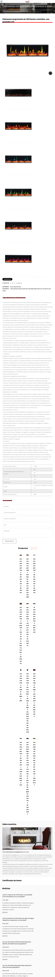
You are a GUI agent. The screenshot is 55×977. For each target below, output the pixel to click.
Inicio (3, 10)
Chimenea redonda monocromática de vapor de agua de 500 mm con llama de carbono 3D (27, 539)
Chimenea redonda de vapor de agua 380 (20, 523)
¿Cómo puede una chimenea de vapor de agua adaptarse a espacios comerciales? (27, 734)
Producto (8, 10)
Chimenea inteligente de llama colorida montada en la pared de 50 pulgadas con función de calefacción (27, 614)
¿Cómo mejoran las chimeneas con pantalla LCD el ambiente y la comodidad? (9, 734)
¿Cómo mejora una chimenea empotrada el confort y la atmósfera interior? (44, 808)
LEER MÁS (4, 761)
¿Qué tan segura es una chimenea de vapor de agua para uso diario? (26, 770)
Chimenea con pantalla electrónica (21, 10)
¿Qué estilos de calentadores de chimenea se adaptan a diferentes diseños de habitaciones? (44, 848)
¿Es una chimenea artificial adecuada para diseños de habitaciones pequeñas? (43, 734)
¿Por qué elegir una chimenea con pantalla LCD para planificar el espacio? (9, 847)
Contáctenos (7, 114)
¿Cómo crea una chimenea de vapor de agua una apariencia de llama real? (27, 847)
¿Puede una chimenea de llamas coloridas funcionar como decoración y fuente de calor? (27, 808)
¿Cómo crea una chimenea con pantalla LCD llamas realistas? (9, 808)
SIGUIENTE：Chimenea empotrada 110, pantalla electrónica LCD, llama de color (26, 125)
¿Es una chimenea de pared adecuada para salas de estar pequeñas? (9, 770)
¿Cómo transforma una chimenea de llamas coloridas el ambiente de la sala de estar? (44, 771)
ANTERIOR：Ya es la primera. (11, 122)
